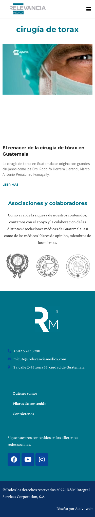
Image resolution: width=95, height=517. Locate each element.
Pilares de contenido (29, 403)
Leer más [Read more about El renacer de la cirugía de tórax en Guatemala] (10, 184)
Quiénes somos (25, 393)
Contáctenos (23, 413)
